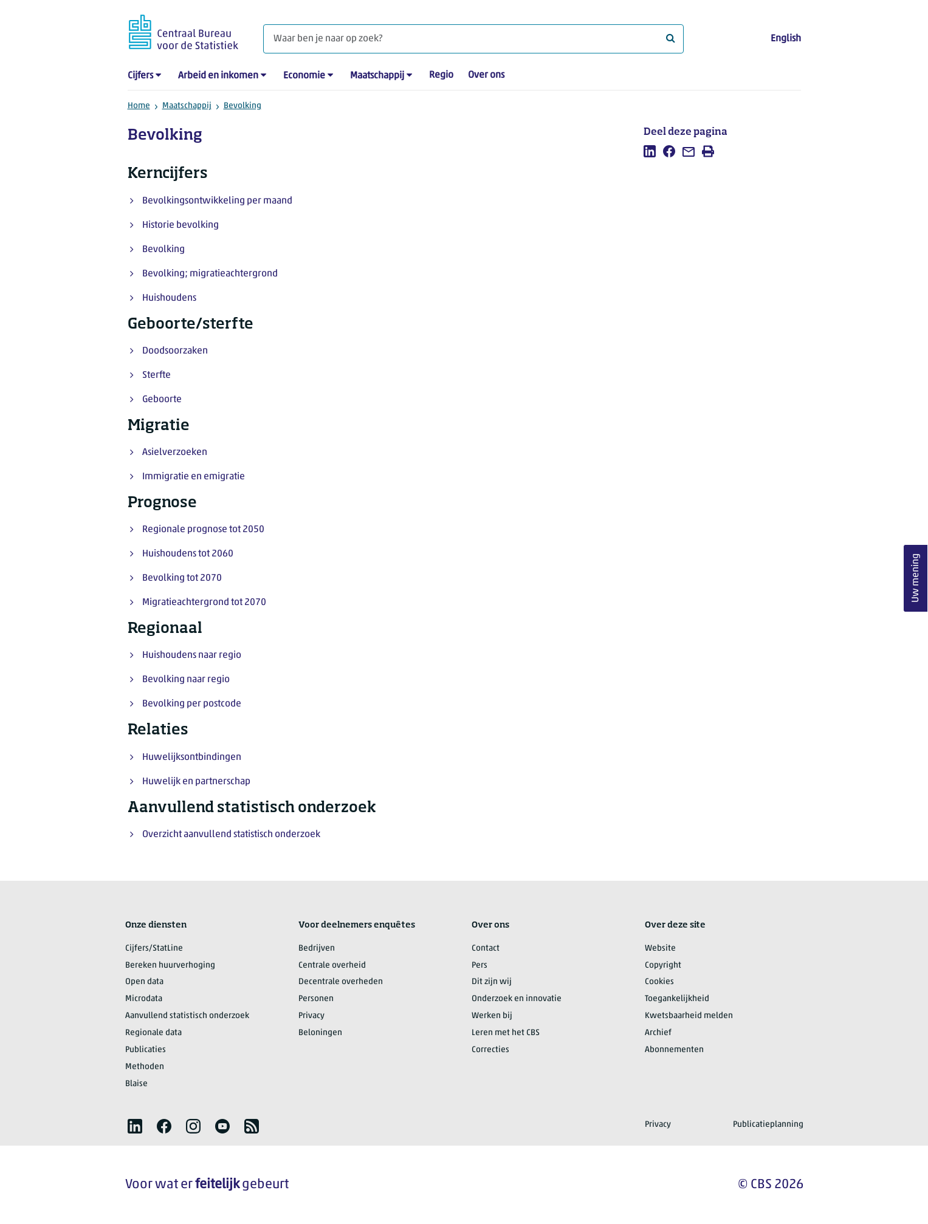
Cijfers (140, 76)
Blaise (136, 1084)
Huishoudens (169, 298)
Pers (479, 965)
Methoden (144, 1067)
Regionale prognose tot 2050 (203, 530)
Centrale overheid (332, 965)
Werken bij (492, 1016)
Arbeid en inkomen (218, 76)
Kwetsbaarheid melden (689, 1016)
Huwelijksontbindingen (191, 757)
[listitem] (649, 151)
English (786, 39)
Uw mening (916, 578)
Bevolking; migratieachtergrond (210, 274)
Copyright (663, 965)
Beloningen (320, 1033)
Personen (316, 999)
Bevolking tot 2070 (182, 578)
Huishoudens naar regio (191, 655)
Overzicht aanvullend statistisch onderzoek (231, 834)
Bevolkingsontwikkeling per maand (217, 201)
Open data (144, 982)
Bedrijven (316, 948)
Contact (486, 948)
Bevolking (242, 106)
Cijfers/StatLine (154, 948)
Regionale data (153, 1033)
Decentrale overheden (340, 982)
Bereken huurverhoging (170, 965)
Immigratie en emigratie (193, 477)
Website (660, 948)
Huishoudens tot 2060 (187, 554)
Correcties (490, 1050)
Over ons (486, 75)
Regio (441, 75)
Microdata (143, 999)
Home (139, 106)
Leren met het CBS (506, 1033)
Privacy (311, 1016)
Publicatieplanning (768, 1125)
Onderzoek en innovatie (517, 999)
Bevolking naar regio (186, 680)
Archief (658, 1033)
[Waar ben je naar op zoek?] (473, 38)
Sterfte (156, 375)
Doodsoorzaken (175, 351)
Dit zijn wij (492, 982)
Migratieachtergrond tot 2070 (204, 602)
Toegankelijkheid (677, 999)
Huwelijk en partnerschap (196, 782)
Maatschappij (377, 76)
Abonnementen (674, 1050)
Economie (304, 76)
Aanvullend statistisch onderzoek (187, 1016)
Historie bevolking (180, 225)
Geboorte (162, 400)
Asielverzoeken (174, 452)
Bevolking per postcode (191, 704)
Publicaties (145, 1050)
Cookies (659, 982)
